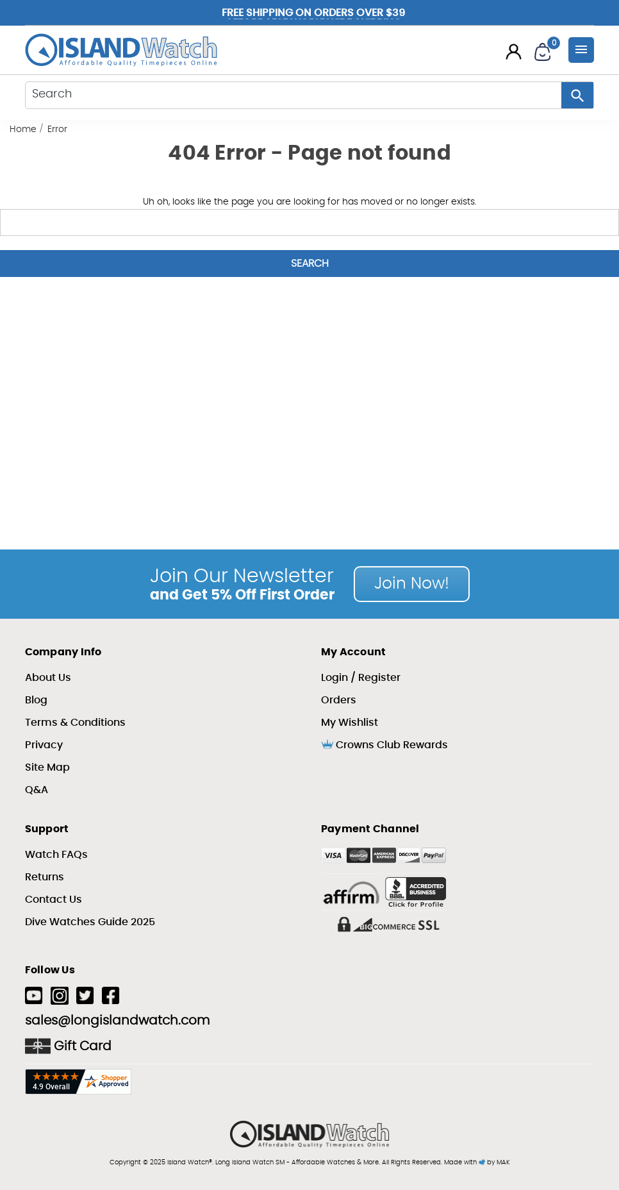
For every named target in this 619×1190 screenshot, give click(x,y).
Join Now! (411, 584)
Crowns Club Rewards (384, 744)
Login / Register (360, 678)
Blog (36, 700)
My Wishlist (349, 722)
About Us (48, 678)
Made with (464, 1162)
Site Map (47, 767)
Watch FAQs (56, 855)
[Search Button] (577, 95)
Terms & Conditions (75, 722)
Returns (44, 877)
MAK (503, 1162)
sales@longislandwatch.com (117, 1020)
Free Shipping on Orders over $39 (313, 13)
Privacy (44, 745)
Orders (338, 700)
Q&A (36, 790)
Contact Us (53, 899)
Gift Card (68, 1046)
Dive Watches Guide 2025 (90, 922)
